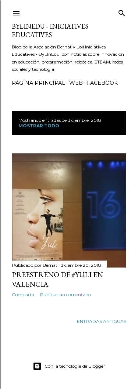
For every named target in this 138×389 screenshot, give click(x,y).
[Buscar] (121, 11)
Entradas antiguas (101, 321)
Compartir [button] (23, 294)
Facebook (102, 83)
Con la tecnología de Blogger (69, 366)
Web (76, 83)
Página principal (38, 83)
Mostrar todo (38, 125)
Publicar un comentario (65, 294)
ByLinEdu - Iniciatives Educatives (50, 30)
